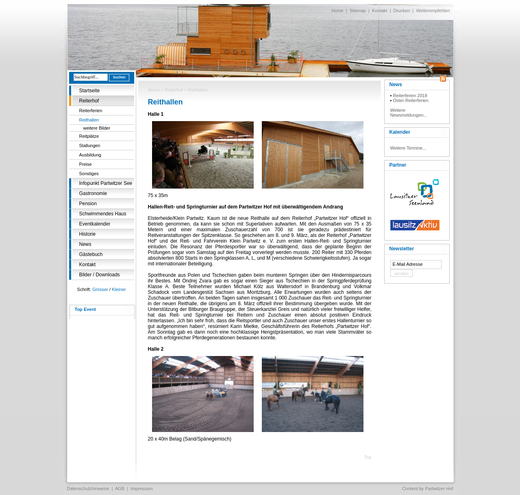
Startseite (89, 90)
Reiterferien (90, 110)
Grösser (100, 289)
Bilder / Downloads (99, 275)
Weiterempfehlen (433, 10)
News (85, 244)
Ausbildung (90, 154)
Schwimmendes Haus (102, 214)
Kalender (399, 132)
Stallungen (89, 145)
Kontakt (379, 10)
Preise (85, 164)
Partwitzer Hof (439, 488)
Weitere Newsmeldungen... (408, 112)
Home (337, 10)
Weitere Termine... (408, 147)
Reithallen (89, 119)
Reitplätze (89, 136)
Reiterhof (89, 101)
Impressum (141, 488)
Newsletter (401, 249)
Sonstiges (89, 173)
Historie (87, 234)
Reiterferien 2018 (410, 95)
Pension (88, 203)
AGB (119, 488)
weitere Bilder (97, 128)
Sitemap (358, 10)
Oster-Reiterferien (410, 100)
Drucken (401, 10)
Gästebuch (91, 254)
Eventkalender (95, 224)
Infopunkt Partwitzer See (106, 183)
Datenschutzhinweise (88, 488)
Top (368, 457)
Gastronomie (93, 193)
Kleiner (119, 289)
